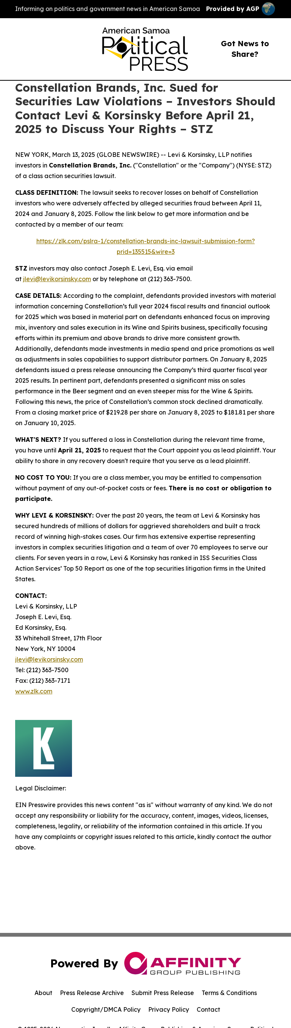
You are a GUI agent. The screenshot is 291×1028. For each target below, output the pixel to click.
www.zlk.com (33, 691)
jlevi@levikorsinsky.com (57, 279)
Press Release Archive (92, 993)
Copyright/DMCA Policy (106, 1009)
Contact (208, 1009)
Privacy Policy (168, 1009)
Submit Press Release (162, 993)
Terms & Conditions (229, 993)
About (43, 993)
